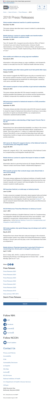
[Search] (39, 7)
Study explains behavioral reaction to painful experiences (21, 22)
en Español (6, 365)
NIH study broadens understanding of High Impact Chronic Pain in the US (24, 120)
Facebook (10, 324)
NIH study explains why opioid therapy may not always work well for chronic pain (24, 228)
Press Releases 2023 (9, 278)
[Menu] (44, 7)
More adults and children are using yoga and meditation (21, 56)
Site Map (6, 369)
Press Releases (23, 12)
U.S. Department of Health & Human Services (17, 382)
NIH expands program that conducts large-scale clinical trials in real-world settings (23, 171)
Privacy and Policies (9, 353)
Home (4, 12)
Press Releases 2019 (9, 290)
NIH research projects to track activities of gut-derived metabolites (24, 86)
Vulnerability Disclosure (10, 362)
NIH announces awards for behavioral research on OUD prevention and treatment (24, 102)
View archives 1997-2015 (11, 294)
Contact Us (9, 348)
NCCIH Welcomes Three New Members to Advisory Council (22, 209)
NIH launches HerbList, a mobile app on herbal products (21, 189)
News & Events (13, 12)
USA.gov (6, 385)
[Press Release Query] (20, 299)
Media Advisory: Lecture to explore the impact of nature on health (24, 157)
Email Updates (11, 342)
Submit (25, 304)
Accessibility (7, 356)
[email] (8, 264)
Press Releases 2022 (9, 281)
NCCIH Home (7, 375)
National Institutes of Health (11, 378)
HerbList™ (39, 199)
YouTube (9, 332)
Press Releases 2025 (9, 271)
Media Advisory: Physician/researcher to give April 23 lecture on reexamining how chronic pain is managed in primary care (23, 248)
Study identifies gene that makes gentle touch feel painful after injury (24, 70)
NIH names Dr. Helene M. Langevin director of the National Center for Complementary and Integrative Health (25, 143)
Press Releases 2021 (9, 284)
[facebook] (10, 264)
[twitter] (13, 264)
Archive (5, 372)
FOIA (4, 359)
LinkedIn (9, 328)
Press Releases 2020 (9, 287)
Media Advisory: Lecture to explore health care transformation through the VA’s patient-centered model (23, 36)
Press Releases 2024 (9, 274)
